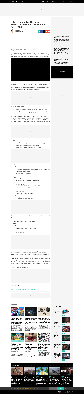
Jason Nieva (18, 31)
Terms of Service (27, 392)
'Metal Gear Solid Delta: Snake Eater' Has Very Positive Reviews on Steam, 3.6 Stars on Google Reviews (57, 348)
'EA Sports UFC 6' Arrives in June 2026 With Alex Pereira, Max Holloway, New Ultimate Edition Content (66, 382)
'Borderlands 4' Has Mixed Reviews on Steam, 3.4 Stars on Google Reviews (57, 331)
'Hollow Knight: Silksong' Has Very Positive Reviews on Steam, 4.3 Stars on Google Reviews (57, 339)
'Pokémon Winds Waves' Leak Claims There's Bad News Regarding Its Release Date (61, 36)
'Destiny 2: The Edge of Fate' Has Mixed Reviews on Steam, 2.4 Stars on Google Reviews (57, 357)
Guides (64, 1)
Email (39, 32)
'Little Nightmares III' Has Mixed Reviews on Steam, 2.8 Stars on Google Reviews (57, 322)
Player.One (24, 1)
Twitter (44, 32)
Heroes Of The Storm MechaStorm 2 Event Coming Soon (23, 290)
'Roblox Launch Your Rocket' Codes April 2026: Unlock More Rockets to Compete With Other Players (16, 321)
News (43, 1)
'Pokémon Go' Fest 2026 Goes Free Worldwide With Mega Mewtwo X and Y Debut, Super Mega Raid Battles (61, 45)
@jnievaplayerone (19, 32)
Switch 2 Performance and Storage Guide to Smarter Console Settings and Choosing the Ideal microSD (16, 381)
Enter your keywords (68, 1)
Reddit (46, 32)
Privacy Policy (36, 392)
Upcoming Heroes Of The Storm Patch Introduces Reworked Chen (25, 288)
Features (54, 1)
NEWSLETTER (15, 389)
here (27, 268)
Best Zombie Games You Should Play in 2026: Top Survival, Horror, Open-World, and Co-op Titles (31, 321)
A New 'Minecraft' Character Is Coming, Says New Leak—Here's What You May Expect (61, 41)
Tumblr (73, 389)
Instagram (70, 389)
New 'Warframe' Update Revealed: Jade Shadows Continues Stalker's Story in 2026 (62, 63)
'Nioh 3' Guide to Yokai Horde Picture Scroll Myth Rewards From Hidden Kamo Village (29, 380)
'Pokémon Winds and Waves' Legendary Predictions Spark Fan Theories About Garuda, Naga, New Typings (61, 50)
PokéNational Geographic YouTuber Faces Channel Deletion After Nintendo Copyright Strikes (31, 347)
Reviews (48, 1)
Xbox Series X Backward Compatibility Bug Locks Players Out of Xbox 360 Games (44, 347)
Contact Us (19, 392)
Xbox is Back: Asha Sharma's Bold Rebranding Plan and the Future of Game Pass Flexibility (61, 54)
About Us (13, 392)
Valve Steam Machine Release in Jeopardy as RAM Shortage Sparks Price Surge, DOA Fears (44, 321)
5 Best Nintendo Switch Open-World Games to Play (57, 313)
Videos (59, 1)
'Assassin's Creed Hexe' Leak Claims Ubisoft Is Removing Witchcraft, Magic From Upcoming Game (54, 381)
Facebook (41, 32)
